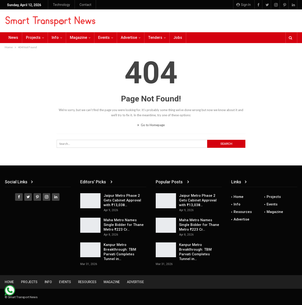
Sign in (243, 5)
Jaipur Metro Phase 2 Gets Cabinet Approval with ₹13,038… (122, 200)
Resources (243, 212)
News (13, 37)
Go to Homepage (151, 125)
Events (104, 37)
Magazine (78, 37)
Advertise (129, 37)
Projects (33, 37)
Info (55, 37)
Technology (61, 5)
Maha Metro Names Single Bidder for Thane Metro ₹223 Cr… (124, 225)
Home (238, 197)
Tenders (155, 37)
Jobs (177, 37)
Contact (85, 5)
